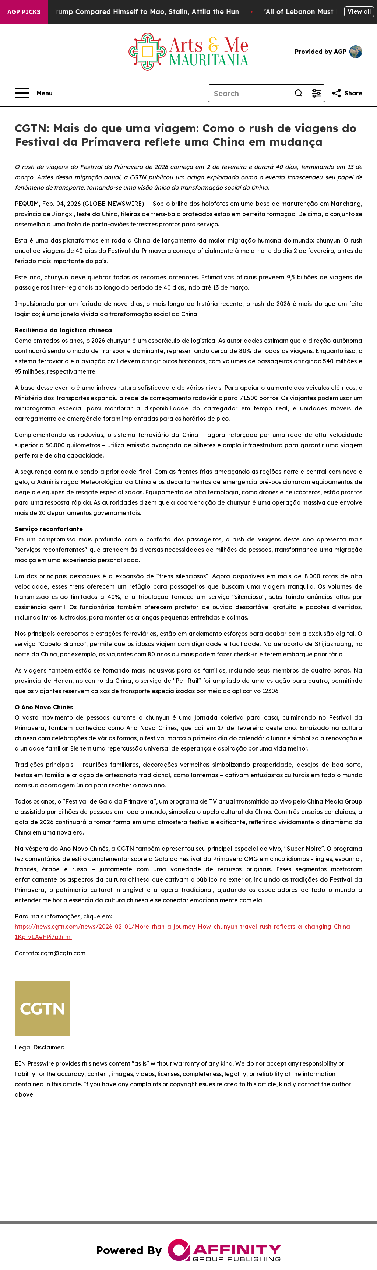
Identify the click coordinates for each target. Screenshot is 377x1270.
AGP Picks (23, 11)
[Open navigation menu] (34, 93)
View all (359, 11)
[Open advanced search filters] (316, 93)
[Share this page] (346, 93)
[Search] (249, 93)
